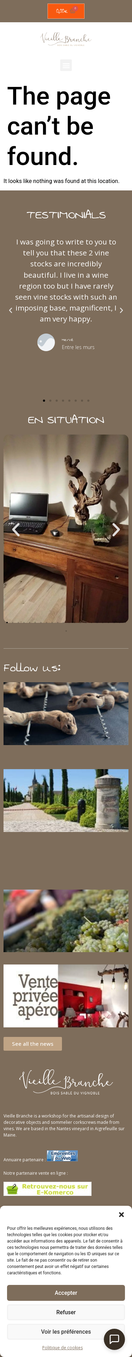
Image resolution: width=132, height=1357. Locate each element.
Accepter (65, 1293)
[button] (121, 1214)
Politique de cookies (62, 1348)
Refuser (66, 1312)
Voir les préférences (66, 1332)
